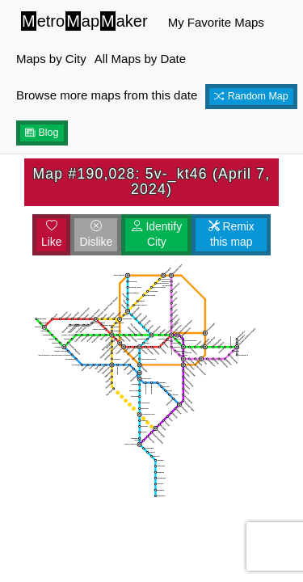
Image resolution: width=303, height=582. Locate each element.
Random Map (251, 96)
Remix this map (231, 234)
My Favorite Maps (216, 22)
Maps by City (51, 58)
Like (51, 234)
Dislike (95, 234)
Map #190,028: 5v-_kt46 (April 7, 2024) (152, 181)
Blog (42, 132)
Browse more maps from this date (106, 95)
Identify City (157, 234)
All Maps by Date (140, 58)
